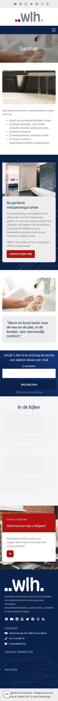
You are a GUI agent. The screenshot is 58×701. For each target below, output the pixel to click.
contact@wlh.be (17, 643)
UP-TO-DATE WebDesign (38, 696)
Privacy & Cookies (16, 696)
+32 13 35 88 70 (16, 638)
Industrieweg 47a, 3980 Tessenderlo (28, 633)
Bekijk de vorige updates (29, 392)
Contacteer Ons (20, 254)
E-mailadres (29, 366)
